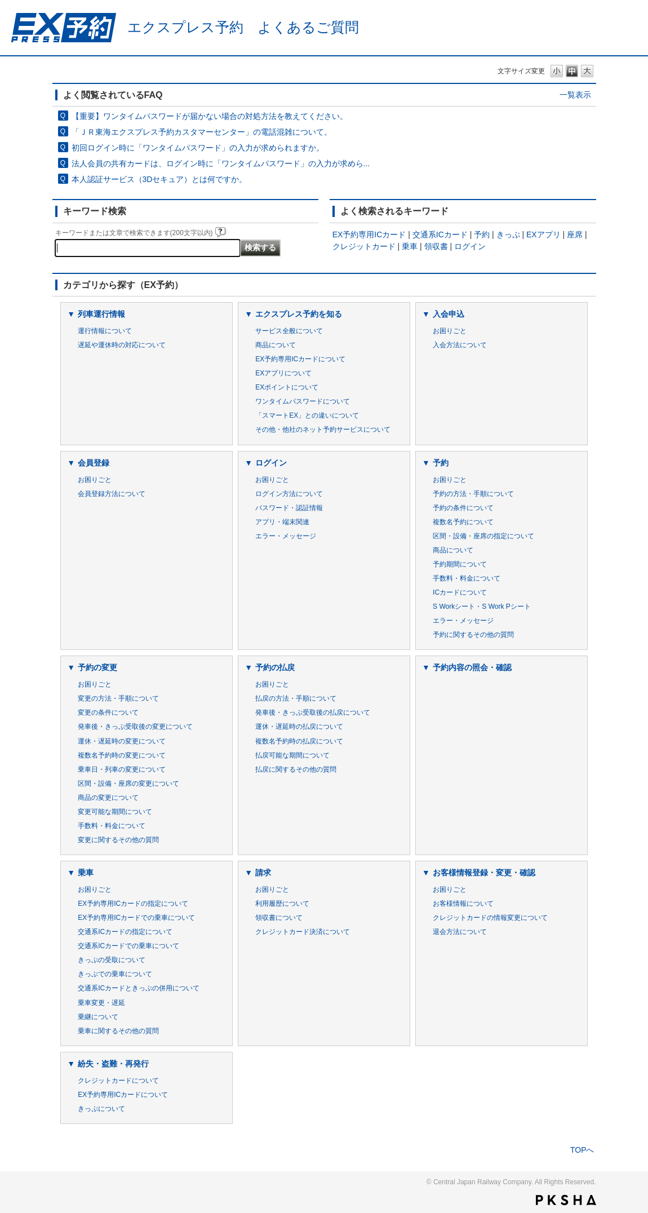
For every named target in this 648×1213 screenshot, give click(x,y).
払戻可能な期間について (292, 755)
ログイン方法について (289, 494)
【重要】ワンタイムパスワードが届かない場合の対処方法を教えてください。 (210, 116)
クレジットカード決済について (302, 932)
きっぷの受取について (111, 960)
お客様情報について (463, 903)
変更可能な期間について (115, 812)
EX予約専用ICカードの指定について (133, 903)
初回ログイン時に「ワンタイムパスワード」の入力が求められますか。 (198, 147)
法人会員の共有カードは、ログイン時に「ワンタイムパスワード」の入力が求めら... (221, 163)
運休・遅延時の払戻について (299, 727)
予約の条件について (463, 508)
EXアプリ (543, 234)
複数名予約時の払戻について (299, 741)
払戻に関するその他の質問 (295, 769)
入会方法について (460, 345)
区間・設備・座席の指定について (483, 536)
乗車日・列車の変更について (122, 769)
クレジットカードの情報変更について (490, 918)
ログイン (470, 246)
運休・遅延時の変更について (122, 741)
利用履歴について (282, 903)
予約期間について (460, 564)
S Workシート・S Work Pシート (482, 606)
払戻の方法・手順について (295, 698)
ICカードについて (460, 592)
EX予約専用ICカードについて (300, 359)
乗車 (410, 246)
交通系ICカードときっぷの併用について (138, 988)
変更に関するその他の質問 (118, 840)
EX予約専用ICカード (369, 234)
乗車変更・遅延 (101, 1003)
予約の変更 (97, 667)
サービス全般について (289, 331)
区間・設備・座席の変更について (128, 783)
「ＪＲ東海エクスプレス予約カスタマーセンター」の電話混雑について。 (202, 131)
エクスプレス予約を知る (298, 313)
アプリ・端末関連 (282, 522)
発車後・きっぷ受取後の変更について (135, 727)
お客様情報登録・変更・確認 (484, 872)
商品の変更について (108, 798)
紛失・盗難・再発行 (113, 1063)
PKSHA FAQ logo (566, 1200)
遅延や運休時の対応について (122, 345)
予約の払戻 (275, 667)
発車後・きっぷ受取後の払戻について (312, 712)
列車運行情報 (101, 313)
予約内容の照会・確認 (472, 667)
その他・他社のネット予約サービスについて (322, 429)
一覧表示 (575, 94)
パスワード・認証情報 (289, 508)
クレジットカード (364, 246)
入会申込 (448, 313)
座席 (575, 234)
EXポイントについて (286, 387)
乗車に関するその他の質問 (118, 1031)
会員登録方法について (111, 494)
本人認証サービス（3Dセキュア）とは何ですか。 (159, 179)
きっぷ (508, 234)
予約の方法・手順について (473, 494)
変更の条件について (108, 712)
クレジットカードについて (118, 1080)
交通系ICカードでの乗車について (128, 946)
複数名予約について (463, 522)
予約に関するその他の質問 (473, 635)
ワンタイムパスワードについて (302, 401)
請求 (263, 872)
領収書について (279, 918)
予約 (482, 234)
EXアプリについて (283, 373)
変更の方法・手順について (118, 698)
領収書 (436, 246)
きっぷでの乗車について (115, 974)
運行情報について (105, 331)
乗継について (98, 1017)
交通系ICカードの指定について (125, 932)
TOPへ (582, 1149)
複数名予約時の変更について (122, 755)
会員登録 (93, 462)
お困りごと (450, 331)
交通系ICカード (440, 234)
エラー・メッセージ (285, 536)
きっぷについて (101, 1109)
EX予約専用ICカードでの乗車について (136, 918)
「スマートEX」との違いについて (307, 415)
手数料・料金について (466, 578)
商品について (275, 345)
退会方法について (460, 932)
